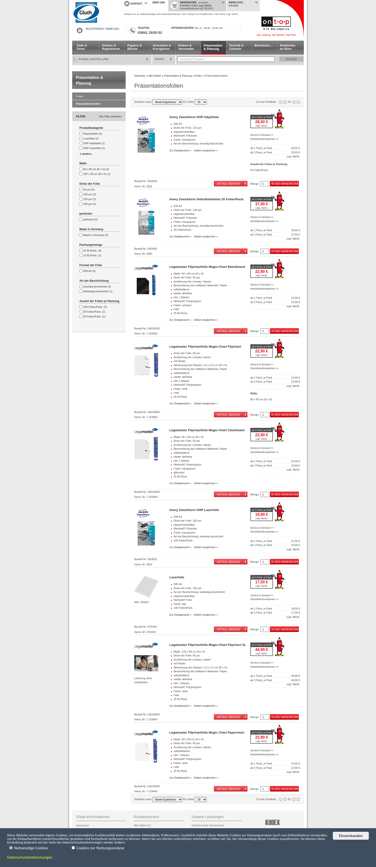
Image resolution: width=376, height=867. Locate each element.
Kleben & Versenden (186, 47)
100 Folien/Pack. (183, 540)
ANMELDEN (112, 29)
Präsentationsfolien (88, 103)
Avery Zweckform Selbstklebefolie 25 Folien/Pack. (206, 199)
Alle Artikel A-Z (142, 825)
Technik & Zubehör (236, 47)
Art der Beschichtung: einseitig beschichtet (198, 143)
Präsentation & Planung (213, 47)
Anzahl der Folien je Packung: (269, 164)
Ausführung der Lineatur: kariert (192, 357)
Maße (83, 163)
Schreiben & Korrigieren (162, 47)
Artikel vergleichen (205, 150)
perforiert (85, 213)
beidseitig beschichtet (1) (97, 291)
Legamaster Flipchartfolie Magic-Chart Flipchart (205, 346)
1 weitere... (86, 153)
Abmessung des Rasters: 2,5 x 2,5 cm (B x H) (200, 365)
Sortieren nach (158, 101)
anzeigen (203, 2)
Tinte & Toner (81, 47)
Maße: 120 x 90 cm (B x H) (189, 651)
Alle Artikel (155, 75)
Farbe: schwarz (183, 305)
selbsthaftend (181, 289)
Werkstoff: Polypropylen (187, 301)
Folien (79, 96)
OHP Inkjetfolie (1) (94, 143)
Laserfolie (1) (91, 138)
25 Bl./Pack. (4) (92, 250)
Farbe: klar (180, 604)
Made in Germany (91, 229)
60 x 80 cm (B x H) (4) (96, 169)
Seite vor (294, 102)
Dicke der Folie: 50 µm (187, 277)
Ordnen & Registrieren (111, 47)
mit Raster (180, 361)
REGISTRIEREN (95, 29)
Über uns (158, 2)
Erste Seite (280, 102)
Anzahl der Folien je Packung (99, 301)
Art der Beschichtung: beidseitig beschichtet (199, 592)
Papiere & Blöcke (134, 47)
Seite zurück (285, 102)
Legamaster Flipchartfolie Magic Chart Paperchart (206, 732)
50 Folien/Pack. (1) (94, 316)
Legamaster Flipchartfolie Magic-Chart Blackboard (207, 267)
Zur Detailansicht (179, 150)
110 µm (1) (89, 199)
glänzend (179, 472)
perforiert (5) (90, 219)
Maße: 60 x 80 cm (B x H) (189, 273)
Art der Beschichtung (94, 280)
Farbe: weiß (181, 388)
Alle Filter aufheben (110, 116)
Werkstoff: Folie (183, 599)
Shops (159, 59)
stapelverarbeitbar (184, 131)
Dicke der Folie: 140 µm (187, 209)
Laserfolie (176, 577)
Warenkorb (188, 2)
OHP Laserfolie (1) (94, 148)
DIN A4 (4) (89, 271)
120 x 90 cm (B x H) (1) (97, 173)
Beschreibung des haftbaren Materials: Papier (200, 285)
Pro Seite (195, 101)
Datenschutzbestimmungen (30, 857)
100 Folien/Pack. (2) (95, 306)
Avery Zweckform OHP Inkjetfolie (194, 117)
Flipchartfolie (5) (92, 133)
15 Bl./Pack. (181, 699)
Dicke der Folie (89, 183)
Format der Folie (90, 265)
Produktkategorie (91, 128)
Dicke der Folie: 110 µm (187, 127)
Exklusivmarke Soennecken (208, 825)
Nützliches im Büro (287, 47)
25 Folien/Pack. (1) (94, 311)
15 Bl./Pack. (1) (92, 255)
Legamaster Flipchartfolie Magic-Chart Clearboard (207, 430)
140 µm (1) (89, 203)
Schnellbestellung (93, 59)
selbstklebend (182, 751)
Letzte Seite (298, 102)
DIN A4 (178, 123)
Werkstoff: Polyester (185, 135)
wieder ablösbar (183, 293)
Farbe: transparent (184, 139)
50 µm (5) (88, 189)
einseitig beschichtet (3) (97, 286)
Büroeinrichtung (265, 45)
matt (176, 309)
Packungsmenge (90, 245)
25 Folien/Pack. (183, 229)
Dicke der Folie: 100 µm (187, 520)
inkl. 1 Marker (181, 297)
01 (289, 101)
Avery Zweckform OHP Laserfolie (194, 510)
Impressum (82, 825)
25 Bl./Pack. (181, 313)
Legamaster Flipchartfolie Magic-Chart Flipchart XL (207, 645)
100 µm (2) (89, 194)
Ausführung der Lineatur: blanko (192, 281)
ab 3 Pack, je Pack (261, 117)
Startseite (93, 12)
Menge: (254, 183)
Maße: (254, 393)
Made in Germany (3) (95, 235)
